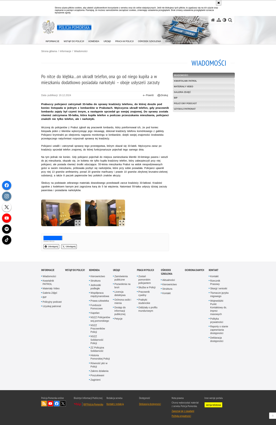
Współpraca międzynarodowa (99, 294)
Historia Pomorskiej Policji (100, 357)
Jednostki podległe (95, 287)
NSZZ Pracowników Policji (97, 328)
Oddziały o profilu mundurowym (147, 309)
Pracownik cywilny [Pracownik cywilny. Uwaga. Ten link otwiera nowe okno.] (144, 293)
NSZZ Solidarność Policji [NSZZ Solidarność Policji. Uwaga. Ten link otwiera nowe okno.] (96, 339)
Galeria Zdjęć (182, 92)
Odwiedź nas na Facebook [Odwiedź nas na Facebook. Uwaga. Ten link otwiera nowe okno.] (56, 403)
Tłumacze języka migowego (219, 294)
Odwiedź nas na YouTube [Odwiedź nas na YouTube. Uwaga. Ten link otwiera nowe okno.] (50, 403)
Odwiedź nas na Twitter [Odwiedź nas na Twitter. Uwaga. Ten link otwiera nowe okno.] (63, 403)
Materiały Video (183, 86)
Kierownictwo (97, 276)
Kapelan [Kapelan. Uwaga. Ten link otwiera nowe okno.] (94, 312)
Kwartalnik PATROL (185, 81)
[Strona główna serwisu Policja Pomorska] (213, 20)
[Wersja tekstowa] (224, 20)
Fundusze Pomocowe (96, 307)
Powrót (148, 95)
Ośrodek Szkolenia (166, 272)
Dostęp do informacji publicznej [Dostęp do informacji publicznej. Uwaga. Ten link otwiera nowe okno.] (120, 311)
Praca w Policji (145, 270)
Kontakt (166, 293)
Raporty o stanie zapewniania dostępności (219, 330)
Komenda (94, 270)
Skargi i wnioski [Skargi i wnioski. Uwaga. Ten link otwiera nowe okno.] (218, 288)
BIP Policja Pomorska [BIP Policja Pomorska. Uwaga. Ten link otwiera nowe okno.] (93, 404)
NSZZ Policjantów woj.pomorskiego (100, 319)
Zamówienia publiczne (121, 278)
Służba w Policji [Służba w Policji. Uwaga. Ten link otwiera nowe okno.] (146, 287)
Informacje (65, 51)
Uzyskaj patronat (185, 109)
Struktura (95, 280)
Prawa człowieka (99, 300)
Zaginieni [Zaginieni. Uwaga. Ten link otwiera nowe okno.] (95, 379)
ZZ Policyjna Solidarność (97, 349)
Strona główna (49, 51)
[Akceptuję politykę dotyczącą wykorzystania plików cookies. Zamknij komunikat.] (218, 3)
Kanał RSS (44, 403)
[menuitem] (52, 40)
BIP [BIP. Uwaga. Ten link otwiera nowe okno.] (175, 98)
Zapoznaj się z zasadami (183, 411)
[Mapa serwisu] (219, 20)
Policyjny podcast (185, 103)
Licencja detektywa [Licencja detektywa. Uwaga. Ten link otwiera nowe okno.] (120, 293)
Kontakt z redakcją (115, 404)
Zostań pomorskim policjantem (144, 279)
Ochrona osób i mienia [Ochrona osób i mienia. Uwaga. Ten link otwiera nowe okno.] (122, 301)
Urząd (116, 270)
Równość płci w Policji (98, 365)
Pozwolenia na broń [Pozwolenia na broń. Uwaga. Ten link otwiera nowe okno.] (122, 286)
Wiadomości (80, 51)
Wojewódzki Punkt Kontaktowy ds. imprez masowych (218, 307)
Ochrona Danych (194, 270)
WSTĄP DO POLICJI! (75, 270)
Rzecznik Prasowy (215, 282)
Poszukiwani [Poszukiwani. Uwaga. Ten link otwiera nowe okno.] (97, 375)
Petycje (118, 318)
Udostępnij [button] (51, 246)
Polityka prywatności (216, 320)
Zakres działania (99, 371)
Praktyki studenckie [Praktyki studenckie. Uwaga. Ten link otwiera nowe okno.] (144, 301)
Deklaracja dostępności (216, 339)
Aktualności (168, 280)
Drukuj (163, 95)
